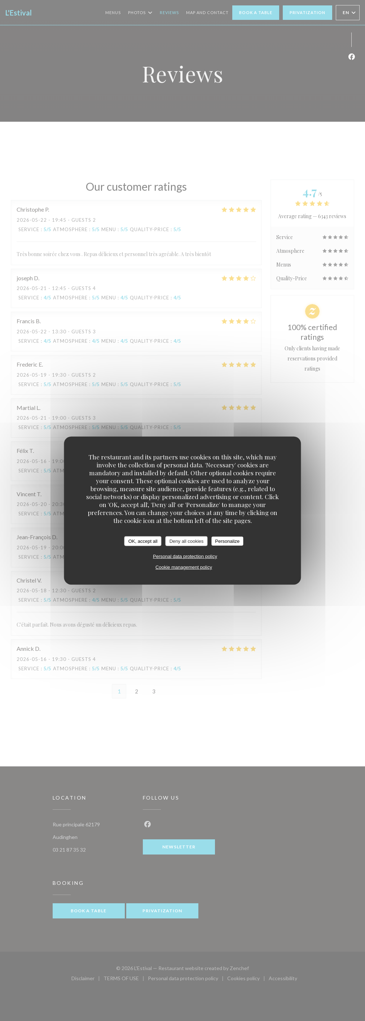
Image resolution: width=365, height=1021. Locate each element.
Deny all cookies (187, 541)
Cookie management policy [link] (183, 567)
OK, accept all (143, 541)
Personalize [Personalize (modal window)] (227, 541)
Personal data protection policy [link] (185, 556)
